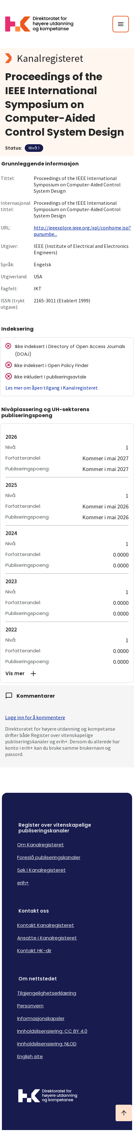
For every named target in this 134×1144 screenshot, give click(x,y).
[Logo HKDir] (67, 1096)
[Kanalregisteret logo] (67, 58)
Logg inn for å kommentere (35, 717)
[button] (67, 673)
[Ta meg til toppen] (124, 1113)
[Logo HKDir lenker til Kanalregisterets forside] (43, 24)
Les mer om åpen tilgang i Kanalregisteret (51, 388)
